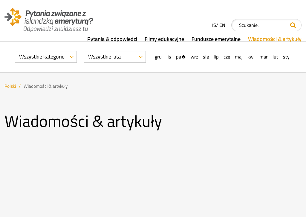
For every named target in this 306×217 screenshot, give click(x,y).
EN (222, 25)
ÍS (214, 25)
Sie (206, 56)
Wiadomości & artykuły (46, 86)
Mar (263, 56)
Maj (239, 56)
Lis (168, 56)
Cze (227, 56)
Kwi (251, 56)
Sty (286, 56)
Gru (158, 56)
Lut (275, 56)
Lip (216, 56)
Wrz (194, 56)
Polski (10, 86)
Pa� (181, 56)
